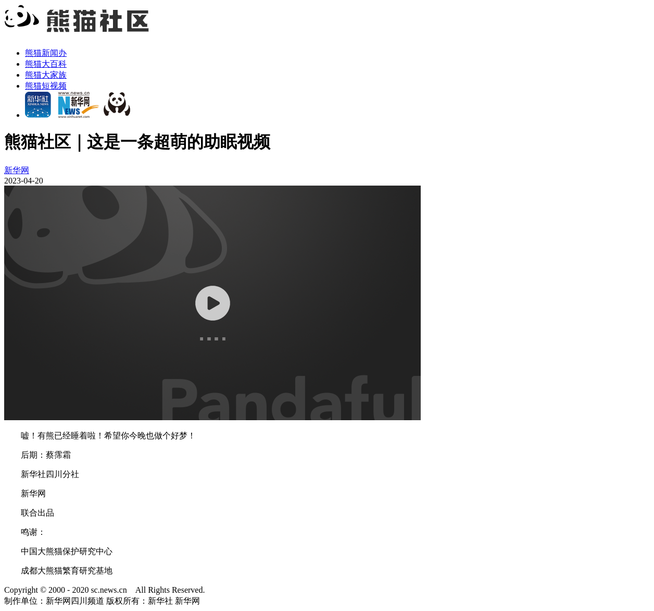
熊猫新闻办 (46, 52)
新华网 (16, 170)
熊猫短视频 (46, 85)
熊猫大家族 (46, 74)
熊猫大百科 (46, 63)
